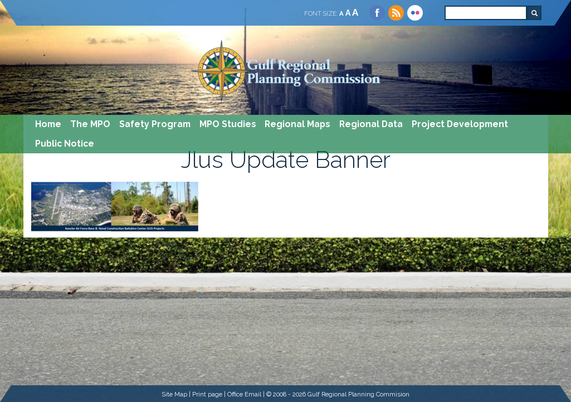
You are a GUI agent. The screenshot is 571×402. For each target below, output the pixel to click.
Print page (207, 394)
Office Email (244, 394)
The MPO (90, 124)
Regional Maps (297, 124)
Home (48, 124)
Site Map (174, 394)
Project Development (460, 124)
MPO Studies (227, 124)
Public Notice (64, 143)
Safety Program (155, 124)
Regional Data (371, 124)
